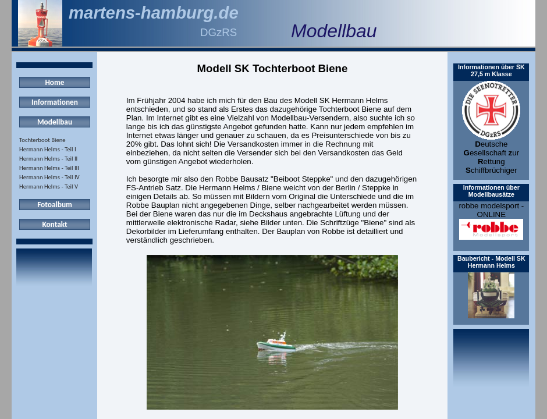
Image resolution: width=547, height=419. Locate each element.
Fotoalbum (54, 205)
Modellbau (54, 122)
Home (54, 82)
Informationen (54, 102)
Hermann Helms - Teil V (48, 186)
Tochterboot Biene (42, 140)
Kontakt (54, 224)
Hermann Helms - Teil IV (49, 177)
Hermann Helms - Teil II (48, 158)
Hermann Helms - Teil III (49, 168)
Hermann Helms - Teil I (47, 149)
